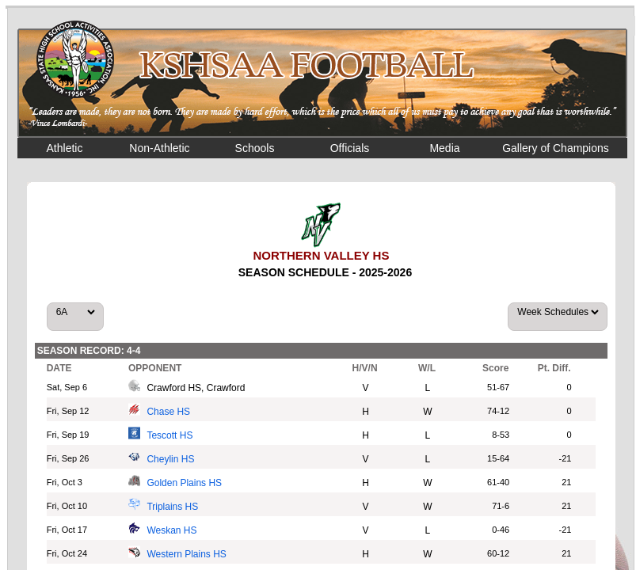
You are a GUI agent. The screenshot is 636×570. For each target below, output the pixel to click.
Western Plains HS (186, 554)
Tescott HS (169, 435)
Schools (255, 148)
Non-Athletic (159, 148)
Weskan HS (171, 530)
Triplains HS (172, 506)
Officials (350, 148)
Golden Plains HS (184, 482)
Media (444, 148)
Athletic (65, 148)
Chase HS (168, 411)
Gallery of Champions (555, 148)
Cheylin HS (170, 459)
